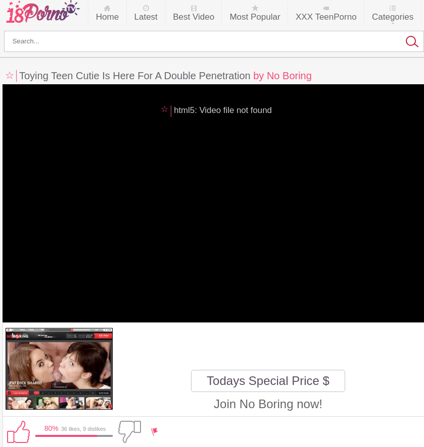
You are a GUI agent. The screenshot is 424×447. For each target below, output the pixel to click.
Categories (392, 17)
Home (107, 17)
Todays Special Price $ (268, 380)
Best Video (193, 17)
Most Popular (254, 17)
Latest (146, 17)
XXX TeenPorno (326, 17)
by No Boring (282, 75)
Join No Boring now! (268, 404)
